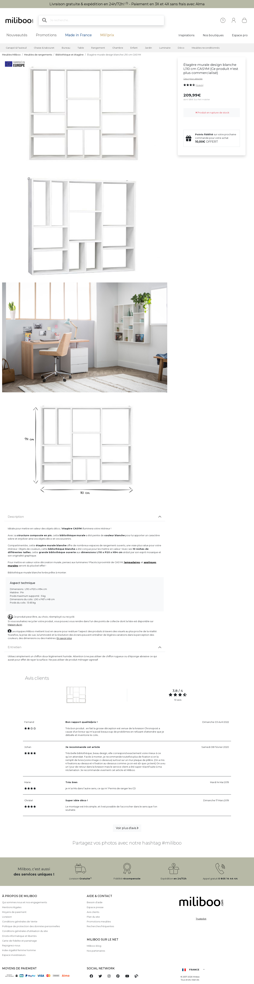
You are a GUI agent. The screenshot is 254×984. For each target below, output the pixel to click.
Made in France (78, 35)
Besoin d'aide (94, 902)
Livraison (7, 917)
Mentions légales (11, 907)
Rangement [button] (98, 47)
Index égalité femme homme (19, 950)
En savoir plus (64, 638)
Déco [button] (181, 47)
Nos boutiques (213, 35)
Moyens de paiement (14, 912)
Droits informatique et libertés (19, 936)
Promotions (46, 35)
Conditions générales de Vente (19, 921)
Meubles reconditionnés (205, 47)
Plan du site (93, 917)
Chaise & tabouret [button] (44, 47)
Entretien (14, 647)
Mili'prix (107, 35)
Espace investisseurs (13, 955)
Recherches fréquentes (100, 926)
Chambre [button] (117, 47)
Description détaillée (192, 78)
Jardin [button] (148, 47)
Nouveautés (16, 35)
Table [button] (81, 47)
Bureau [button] (66, 47)
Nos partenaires (96, 950)
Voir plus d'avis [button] (127, 828)
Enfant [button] (134, 47)
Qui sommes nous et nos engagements (24, 902)
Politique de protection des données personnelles (31, 926)
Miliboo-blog (94, 946)
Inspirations (186, 35)
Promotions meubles (99, 921)
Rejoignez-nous (11, 945)
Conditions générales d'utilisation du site (25, 931)
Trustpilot (201, 918)
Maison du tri (15, 624)
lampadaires (132, 562)
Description (16, 516)
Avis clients (93, 912)
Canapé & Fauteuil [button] (16, 47)
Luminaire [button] (165, 47)
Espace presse (95, 907)
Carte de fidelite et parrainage (19, 940)
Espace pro (240, 35)
